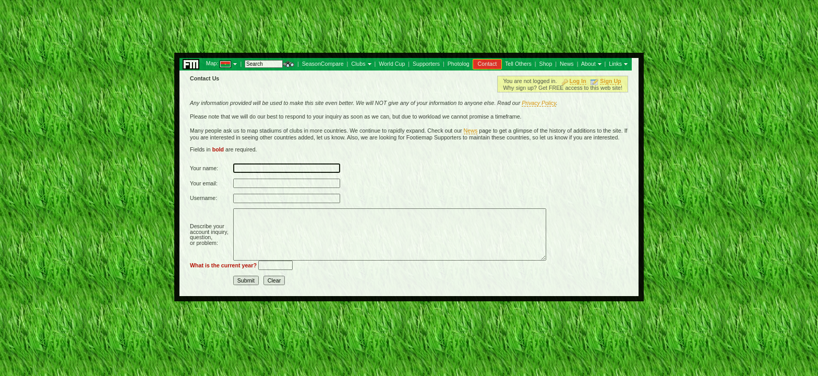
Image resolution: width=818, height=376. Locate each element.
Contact (487, 64)
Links (615, 64)
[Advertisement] (409, 23)
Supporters (426, 64)
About (588, 64)
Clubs (358, 64)
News (567, 64)
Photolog (459, 64)
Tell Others (518, 64)
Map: (212, 63)
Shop (545, 64)
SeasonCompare (323, 64)
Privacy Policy (539, 103)
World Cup (392, 64)
